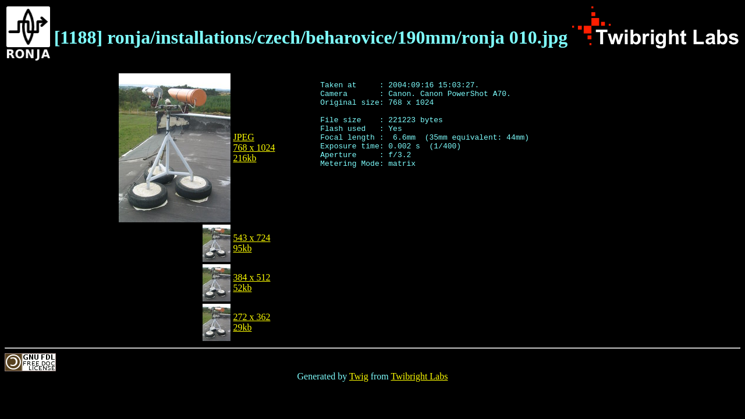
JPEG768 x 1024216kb (254, 147)
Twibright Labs (419, 376)
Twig (358, 376)
